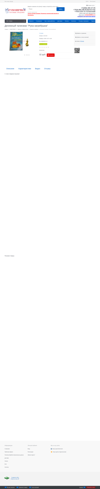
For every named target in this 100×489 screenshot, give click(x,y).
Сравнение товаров (23, 487)
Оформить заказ (91, 487)
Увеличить (28, 54)
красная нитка (34, 12)
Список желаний (35, 487)
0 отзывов (41, 33)
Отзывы (47, 69)
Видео (37, 69)
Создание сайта (15, 477)
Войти (87, 1)
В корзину (51, 55)
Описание (10, 69)
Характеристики (24, 69)
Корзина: (91, 5)
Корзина (81, 487)
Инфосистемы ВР (15, 478)
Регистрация (92, 1)
